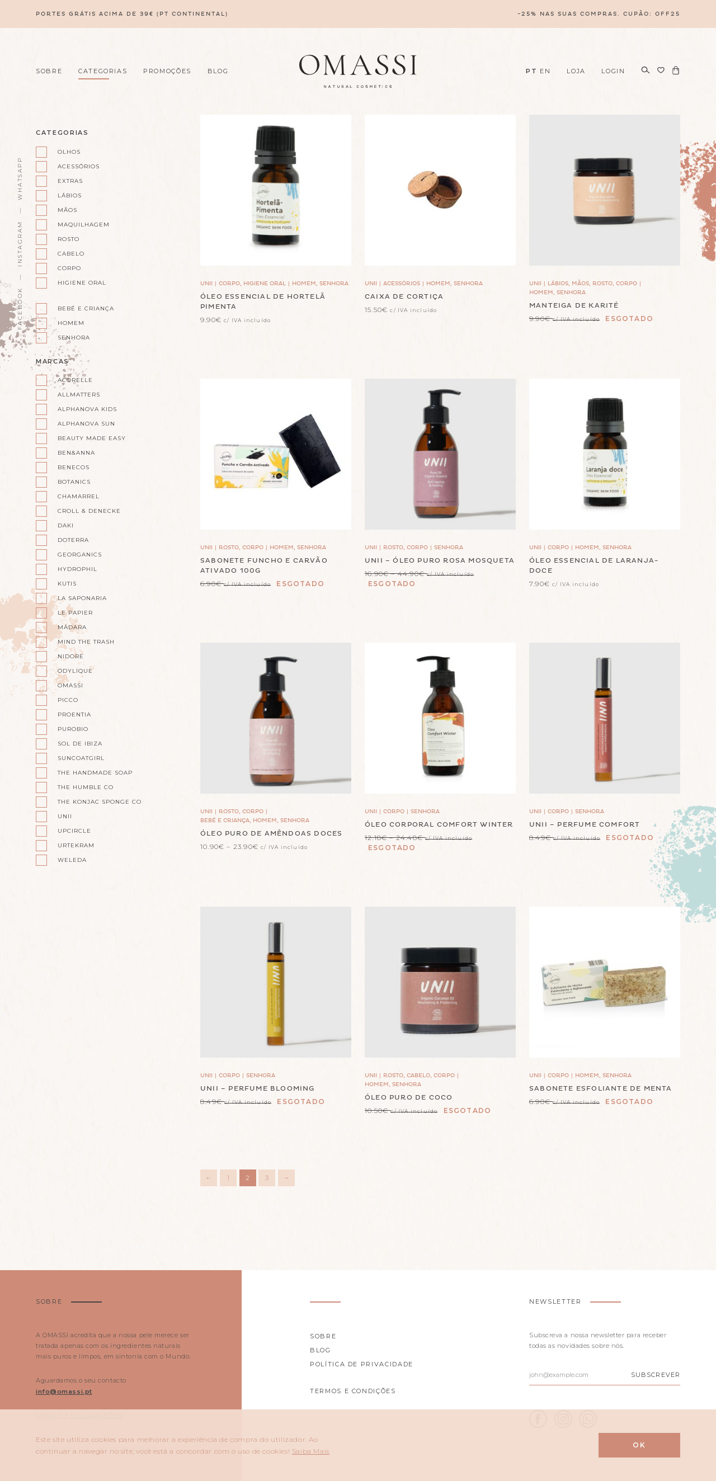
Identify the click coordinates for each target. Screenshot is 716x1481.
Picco (68, 700)
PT (531, 71)
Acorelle (75, 380)
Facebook (19, 308)
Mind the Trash (86, 641)
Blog (218, 71)
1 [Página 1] (228, 1177)
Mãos (67, 210)
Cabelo (71, 253)
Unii (65, 816)
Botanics (74, 481)
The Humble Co (86, 787)
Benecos (74, 467)
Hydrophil (77, 569)
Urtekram (76, 845)
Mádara (72, 627)
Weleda (72, 860)
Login (613, 71)
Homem (71, 323)
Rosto (68, 239)
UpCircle (74, 830)
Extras (70, 181)
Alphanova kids (87, 409)
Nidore (71, 656)
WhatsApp (19, 178)
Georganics (80, 554)
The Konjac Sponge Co (95, 801)
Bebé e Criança (86, 308)
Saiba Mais (310, 1451)
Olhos (69, 151)
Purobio (73, 729)
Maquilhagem (84, 224)
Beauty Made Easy (92, 438)
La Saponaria (82, 598)
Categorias (103, 71)
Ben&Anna (76, 452)
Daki (66, 525)
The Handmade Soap (95, 772)
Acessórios (79, 166)
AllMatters (79, 394)
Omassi (70, 685)
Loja (576, 71)
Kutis (67, 583)
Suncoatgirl (81, 758)
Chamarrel (79, 496)
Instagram (19, 243)
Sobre (49, 71)
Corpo (69, 268)
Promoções (167, 71)
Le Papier (75, 612)
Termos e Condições (353, 1391)
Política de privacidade (361, 1364)
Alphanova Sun (86, 423)
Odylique (75, 671)
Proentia (74, 714)
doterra (73, 540)
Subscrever (655, 1375)
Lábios (70, 195)
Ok (639, 1445)
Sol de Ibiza (80, 743)
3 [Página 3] (266, 1177)
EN (545, 71)
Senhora (74, 337)
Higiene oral (82, 282)
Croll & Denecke (89, 511)
